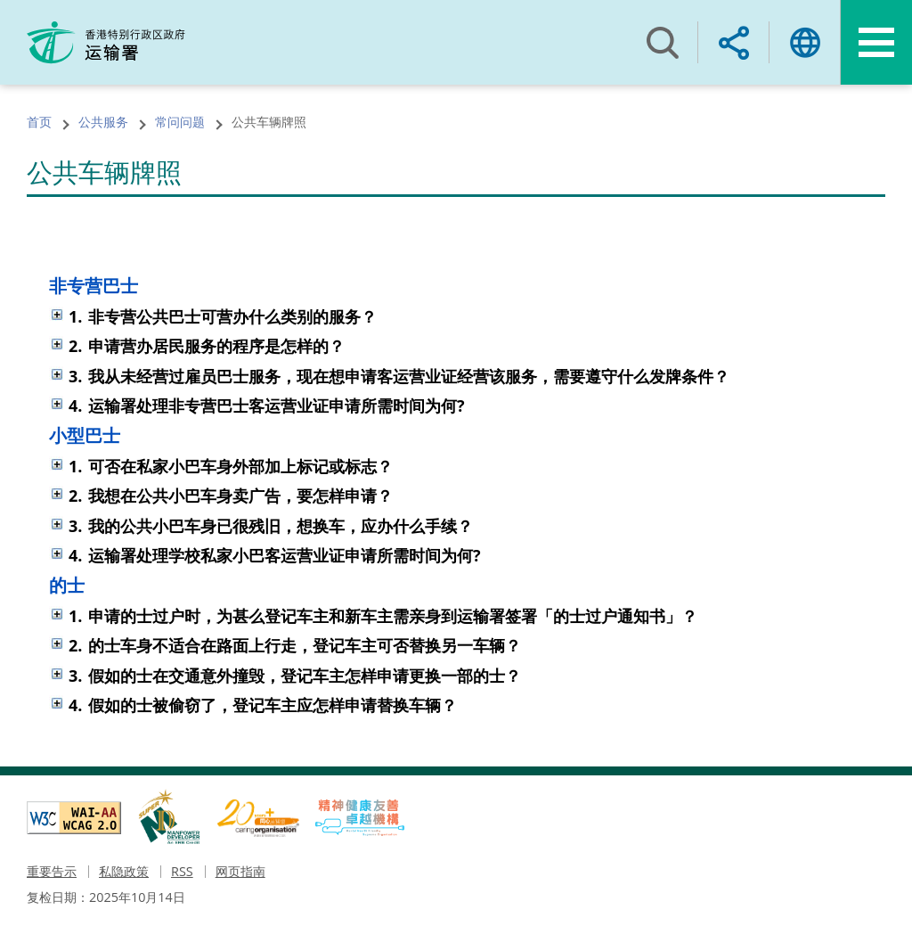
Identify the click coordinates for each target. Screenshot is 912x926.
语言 (805, 42)
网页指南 (240, 871)
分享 (734, 42)
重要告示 (52, 871)
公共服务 (103, 121)
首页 (39, 121)
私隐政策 (124, 871)
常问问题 (180, 121)
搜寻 (662, 42)
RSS (182, 871)
